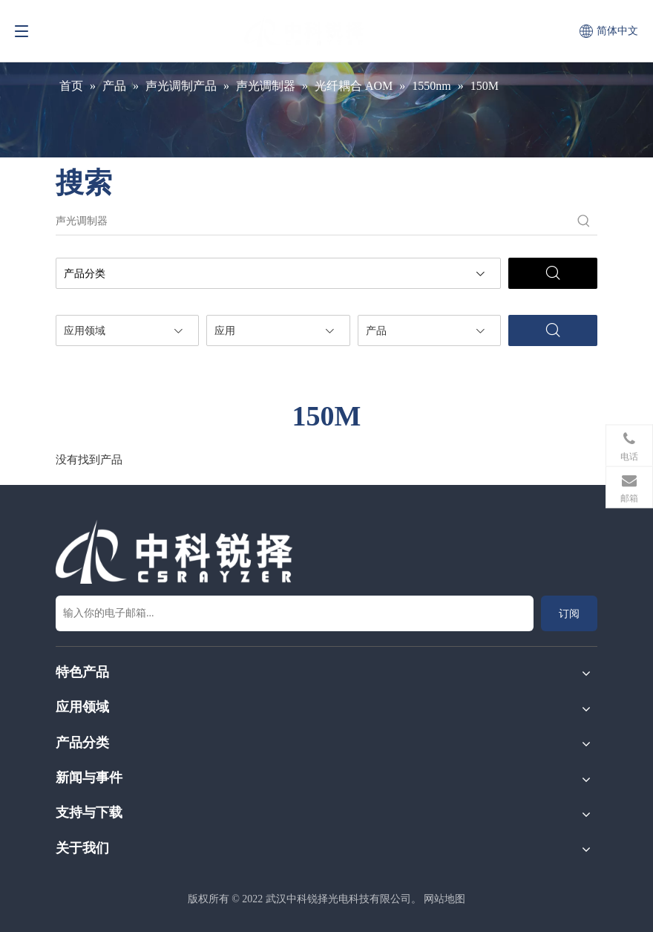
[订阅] (569, 613)
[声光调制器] (313, 221)
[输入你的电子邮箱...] (295, 613)
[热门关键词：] (584, 221)
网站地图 (444, 899)
